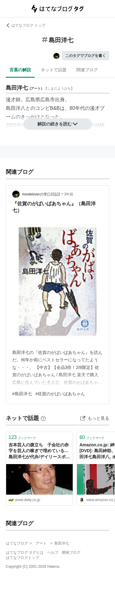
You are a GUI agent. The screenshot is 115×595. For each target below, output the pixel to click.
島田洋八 (15, 108)
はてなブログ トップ (25, 25)
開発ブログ (71, 552)
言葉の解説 (20, 69)
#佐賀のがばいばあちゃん (60, 393)
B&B (55, 108)
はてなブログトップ (22, 558)
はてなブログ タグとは (25, 552)
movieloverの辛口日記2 (41, 194)
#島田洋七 (22, 393)
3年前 (69, 194)
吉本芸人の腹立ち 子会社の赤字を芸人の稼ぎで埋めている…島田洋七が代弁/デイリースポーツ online (39, 451)
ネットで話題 (54, 69)
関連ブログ (87, 69)
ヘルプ (52, 552)
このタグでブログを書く (85, 56)
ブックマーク (22, 437)
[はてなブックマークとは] (43, 418)
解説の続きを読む (57, 123)
